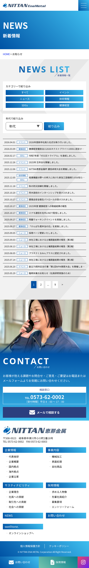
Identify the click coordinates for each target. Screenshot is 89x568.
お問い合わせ (56, 515)
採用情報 (53, 485)
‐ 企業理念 (12, 492)
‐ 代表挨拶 (12, 456)
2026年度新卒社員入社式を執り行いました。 (51, 142)
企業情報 (10, 450)
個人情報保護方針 (30, 546)
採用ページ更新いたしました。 (44, 232)
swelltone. (12, 526)
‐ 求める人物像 (58, 492)
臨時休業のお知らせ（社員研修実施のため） (50, 273)
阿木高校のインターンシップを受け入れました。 (52, 192)
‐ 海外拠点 (12, 471)
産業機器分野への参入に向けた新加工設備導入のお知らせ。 (57, 177)
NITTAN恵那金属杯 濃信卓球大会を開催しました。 (53, 168)
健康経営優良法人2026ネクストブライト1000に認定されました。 (57, 148)
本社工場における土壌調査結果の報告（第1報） (52, 259)
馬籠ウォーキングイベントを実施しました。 (50, 219)
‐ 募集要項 (55, 502)
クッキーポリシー (59, 546)
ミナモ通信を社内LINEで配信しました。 (48, 212)
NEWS (9, 515)
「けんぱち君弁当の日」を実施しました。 (49, 226)
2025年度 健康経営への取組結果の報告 (48, 206)
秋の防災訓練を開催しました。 (44, 185)
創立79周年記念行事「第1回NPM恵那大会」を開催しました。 (57, 266)
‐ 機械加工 (55, 456)
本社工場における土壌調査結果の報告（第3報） (52, 239)
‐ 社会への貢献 (15, 507)
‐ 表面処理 (55, 461)
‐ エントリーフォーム (61, 507)
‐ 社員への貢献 (15, 497)
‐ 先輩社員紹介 (58, 497)
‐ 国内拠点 (12, 466)
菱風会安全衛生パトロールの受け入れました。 (51, 199)
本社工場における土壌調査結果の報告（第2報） (52, 246)
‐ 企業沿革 (12, 476)
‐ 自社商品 (55, 466)
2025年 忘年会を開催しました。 (44, 162)
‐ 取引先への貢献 (16, 502)
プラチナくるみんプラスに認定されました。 (50, 253)
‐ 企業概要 (12, 461)
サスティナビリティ (17, 485)
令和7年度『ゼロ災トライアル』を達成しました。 (53, 155)
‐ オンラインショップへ (20, 533)
